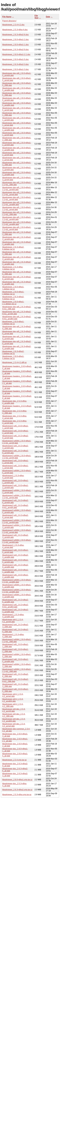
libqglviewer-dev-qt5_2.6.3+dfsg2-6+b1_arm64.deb (16, 313)
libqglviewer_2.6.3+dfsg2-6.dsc (15, 35)
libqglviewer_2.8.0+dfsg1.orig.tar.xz (17, 780)
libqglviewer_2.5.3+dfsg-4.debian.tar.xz (12, 268)
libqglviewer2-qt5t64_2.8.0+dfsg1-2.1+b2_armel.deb (16, 531)
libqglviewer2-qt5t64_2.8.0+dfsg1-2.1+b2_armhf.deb (16, 457)
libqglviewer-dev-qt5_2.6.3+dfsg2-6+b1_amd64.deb (16, 318)
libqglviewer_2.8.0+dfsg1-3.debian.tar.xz (13, 323)
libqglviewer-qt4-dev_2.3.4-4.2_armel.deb (13, 725)
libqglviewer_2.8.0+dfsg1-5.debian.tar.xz (13, 357)
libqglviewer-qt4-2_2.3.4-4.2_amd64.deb (12, 700)
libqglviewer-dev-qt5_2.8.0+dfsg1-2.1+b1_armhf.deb (16, 198)
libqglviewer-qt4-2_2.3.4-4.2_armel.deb (12, 695)
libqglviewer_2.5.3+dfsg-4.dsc (15, 30)
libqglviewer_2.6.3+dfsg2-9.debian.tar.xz (13, 298)
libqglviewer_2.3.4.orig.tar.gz (14, 760)
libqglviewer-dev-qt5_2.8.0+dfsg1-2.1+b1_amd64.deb (16, 203)
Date (48, 17)
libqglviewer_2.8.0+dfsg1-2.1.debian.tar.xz (13, 303)
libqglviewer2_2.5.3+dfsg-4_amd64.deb (13, 616)
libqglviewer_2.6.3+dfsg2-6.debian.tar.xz (13, 248)
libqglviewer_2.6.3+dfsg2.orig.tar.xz (17, 790)
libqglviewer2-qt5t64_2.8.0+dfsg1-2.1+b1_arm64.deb (16, 521)
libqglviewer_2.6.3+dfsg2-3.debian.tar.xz (13, 352)
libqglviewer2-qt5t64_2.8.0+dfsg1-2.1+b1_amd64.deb (16, 581)
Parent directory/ (9, 21)
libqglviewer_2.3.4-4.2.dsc (13, 25)
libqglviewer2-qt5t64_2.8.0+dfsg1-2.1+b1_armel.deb (16, 496)
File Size (36, 17)
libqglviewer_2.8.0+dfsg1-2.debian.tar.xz (13, 293)
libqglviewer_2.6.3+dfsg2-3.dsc (15, 64)
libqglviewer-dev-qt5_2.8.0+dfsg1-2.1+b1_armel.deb (16, 193)
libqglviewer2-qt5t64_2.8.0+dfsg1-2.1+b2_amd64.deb (16, 591)
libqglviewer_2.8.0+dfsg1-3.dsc (15, 69)
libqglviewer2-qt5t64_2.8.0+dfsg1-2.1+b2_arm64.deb (16, 541)
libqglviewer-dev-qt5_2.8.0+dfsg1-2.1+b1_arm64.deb (16, 188)
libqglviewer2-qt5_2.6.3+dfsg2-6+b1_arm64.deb (15, 506)
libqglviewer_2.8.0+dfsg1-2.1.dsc (16, 54)
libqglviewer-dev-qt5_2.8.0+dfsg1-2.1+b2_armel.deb (16, 208)
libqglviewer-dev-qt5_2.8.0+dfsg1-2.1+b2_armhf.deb (16, 228)
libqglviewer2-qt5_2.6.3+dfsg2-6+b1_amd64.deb (15, 606)
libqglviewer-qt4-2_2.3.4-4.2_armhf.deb (12, 621)
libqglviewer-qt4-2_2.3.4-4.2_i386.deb (12, 705)
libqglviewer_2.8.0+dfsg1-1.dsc (15, 45)
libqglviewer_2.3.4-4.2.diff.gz (14, 362)
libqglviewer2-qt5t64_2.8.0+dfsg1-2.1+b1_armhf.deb (16, 442)
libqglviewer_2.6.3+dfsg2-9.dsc (15, 49)
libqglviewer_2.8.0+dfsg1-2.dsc (15, 39)
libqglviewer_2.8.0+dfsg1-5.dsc (15, 59)
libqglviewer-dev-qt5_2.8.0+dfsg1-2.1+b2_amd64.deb (16, 223)
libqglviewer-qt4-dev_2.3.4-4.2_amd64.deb (13, 720)
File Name (6, 17)
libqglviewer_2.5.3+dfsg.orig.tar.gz (16, 795)
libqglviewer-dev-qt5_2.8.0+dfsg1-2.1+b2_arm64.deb (16, 218)
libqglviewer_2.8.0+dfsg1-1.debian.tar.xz (13, 288)
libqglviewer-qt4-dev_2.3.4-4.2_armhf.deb (13, 710)
